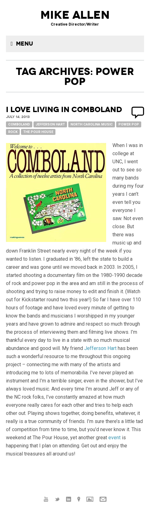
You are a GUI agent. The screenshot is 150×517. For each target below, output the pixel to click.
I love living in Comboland (64, 109)
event (114, 438)
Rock (13, 132)
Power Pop (128, 124)
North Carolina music (91, 124)
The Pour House (38, 132)
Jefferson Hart (50, 124)
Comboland (19, 124)
